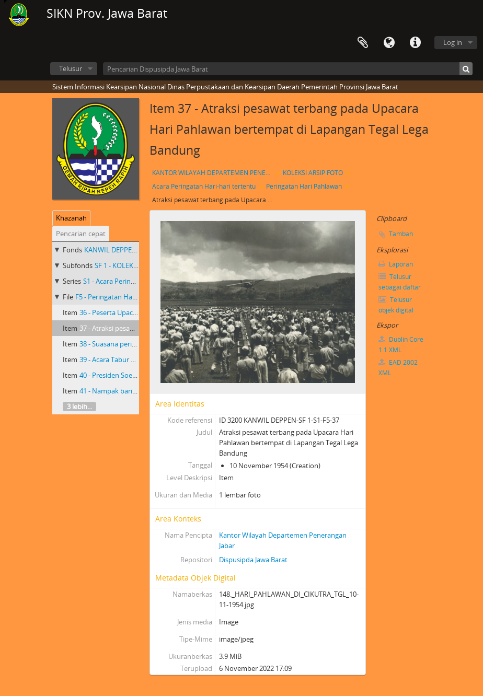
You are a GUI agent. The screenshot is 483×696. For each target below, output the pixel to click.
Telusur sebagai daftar (399, 282)
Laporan (395, 264)
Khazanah (71, 218)
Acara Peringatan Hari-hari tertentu (204, 186)
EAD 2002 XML (398, 367)
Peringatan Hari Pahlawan (304, 186)
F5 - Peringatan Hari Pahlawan (121, 296)
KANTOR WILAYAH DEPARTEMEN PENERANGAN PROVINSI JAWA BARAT (213, 172)
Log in (452, 42)
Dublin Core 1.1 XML (400, 344)
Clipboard (363, 43)
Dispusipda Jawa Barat (253, 559)
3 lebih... (79, 406)
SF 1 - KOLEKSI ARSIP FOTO (136, 265)
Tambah (401, 233)
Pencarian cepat (81, 233)
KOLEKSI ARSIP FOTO (313, 172)
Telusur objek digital (395, 305)
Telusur (70, 68)
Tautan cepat (415, 43)
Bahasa (389, 43)
